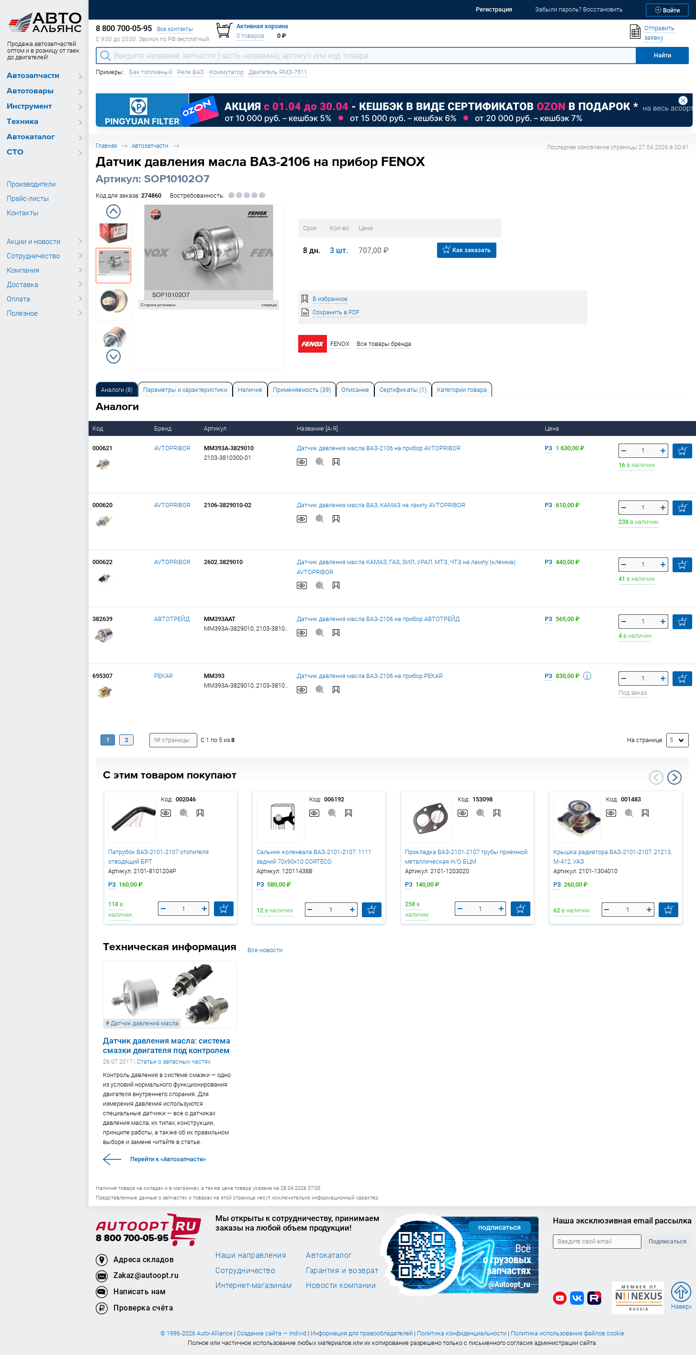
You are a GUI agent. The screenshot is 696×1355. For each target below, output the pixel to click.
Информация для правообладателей (362, 1333)
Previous (113, 211)
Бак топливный (150, 72)
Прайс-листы (28, 198)
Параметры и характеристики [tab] (185, 390)
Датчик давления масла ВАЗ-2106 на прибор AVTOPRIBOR (378, 448)
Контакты (22, 212)
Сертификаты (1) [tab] (403, 390)
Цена (553, 428)
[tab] (117, 389)
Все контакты (175, 29)
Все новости (264, 950)
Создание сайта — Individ (271, 1333)
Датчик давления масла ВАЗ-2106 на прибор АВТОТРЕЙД (378, 619)
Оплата (18, 298)
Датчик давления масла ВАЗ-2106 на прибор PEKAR (370, 676)
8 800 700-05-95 (132, 1238)
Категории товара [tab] (462, 390)
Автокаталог (31, 137)
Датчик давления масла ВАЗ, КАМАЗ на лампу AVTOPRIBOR (381, 505)
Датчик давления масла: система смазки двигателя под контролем (166, 1045)
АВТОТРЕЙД (172, 619)
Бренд (163, 428)
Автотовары (30, 91)
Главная (106, 145)
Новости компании (341, 1285)
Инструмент (29, 106)
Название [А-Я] (318, 428)
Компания (23, 270)
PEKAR (163, 676)
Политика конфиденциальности (461, 1333)
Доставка (22, 284)
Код (98, 428)
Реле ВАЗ (190, 72)
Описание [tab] (355, 390)
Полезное (22, 313)
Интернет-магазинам (253, 1285)
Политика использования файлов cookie (567, 1333)
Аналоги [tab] (117, 390)
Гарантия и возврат (342, 1270)
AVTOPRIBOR (172, 448)
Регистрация (494, 9)
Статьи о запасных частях (174, 1061)
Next (113, 356)
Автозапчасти (33, 76)
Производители (31, 184)
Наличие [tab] (250, 390)
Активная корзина (262, 26)
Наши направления (250, 1255)
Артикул (216, 428)
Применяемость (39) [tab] (302, 390)
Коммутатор (226, 72)
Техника (22, 122)
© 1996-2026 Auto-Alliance (196, 1333)
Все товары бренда (384, 344)
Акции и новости (33, 241)
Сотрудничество (33, 255)
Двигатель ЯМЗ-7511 (277, 72)
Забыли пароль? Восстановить (579, 9)
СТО (15, 152)
